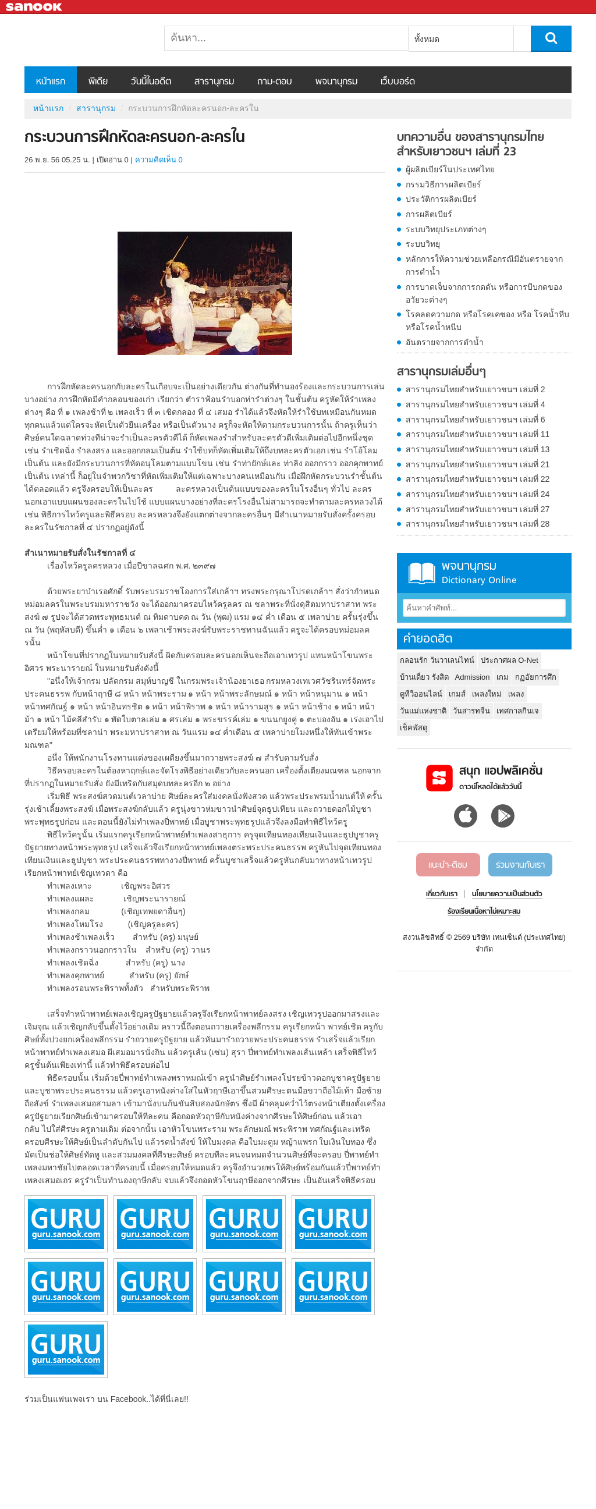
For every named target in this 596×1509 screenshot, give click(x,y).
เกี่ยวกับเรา (441, 894)
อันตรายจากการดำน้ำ (445, 342)
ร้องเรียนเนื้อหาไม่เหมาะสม (484, 912)
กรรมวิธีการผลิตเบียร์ (443, 184)
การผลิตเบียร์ (429, 214)
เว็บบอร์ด (398, 82)
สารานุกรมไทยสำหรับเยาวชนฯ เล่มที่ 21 (477, 464)
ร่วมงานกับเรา (520, 865)
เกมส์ (457, 694)
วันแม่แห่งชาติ (423, 710)
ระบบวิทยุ (423, 243)
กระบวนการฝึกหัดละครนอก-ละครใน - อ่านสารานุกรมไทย (85, 40)
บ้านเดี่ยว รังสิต (424, 677)
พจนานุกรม (336, 82)
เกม (502, 677)
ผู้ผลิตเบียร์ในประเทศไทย (450, 169)
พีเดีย (98, 82)
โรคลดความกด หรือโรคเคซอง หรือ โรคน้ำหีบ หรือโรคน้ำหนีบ (487, 321)
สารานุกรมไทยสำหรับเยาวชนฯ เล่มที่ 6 (475, 419)
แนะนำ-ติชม (447, 865)
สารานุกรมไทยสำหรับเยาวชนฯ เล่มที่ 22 (477, 479)
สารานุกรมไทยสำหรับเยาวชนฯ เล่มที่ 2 (475, 389)
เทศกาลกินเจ (517, 710)
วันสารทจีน (471, 710)
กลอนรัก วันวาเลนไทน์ (437, 660)
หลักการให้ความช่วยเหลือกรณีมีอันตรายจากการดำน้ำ (484, 265)
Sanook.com (35, 7)
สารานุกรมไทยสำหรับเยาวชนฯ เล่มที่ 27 (477, 509)
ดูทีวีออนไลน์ (421, 694)
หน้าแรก (50, 82)
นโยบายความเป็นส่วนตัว (507, 894)
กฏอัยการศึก (535, 677)
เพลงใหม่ (487, 694)
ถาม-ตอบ (274, 82)
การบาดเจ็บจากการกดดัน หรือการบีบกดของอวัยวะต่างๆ (484, 293)
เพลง (516, 694)
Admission (472, 677)
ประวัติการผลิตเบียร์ (441, 199)
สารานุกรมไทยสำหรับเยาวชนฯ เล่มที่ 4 (475, 404)
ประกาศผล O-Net (509, 660)
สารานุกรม (214, 82)
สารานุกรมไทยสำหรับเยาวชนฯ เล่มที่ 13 (477, 449)
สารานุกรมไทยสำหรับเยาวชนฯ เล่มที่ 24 (477, 494)
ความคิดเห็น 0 (159, 159)
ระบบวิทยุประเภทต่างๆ (446, 229)
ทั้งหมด (426, 39)
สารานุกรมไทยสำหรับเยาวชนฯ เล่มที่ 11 (477, 434)
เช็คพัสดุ (413, 727)
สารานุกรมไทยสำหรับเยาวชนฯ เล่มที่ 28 (477, 523)
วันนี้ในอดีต (151, 82)
